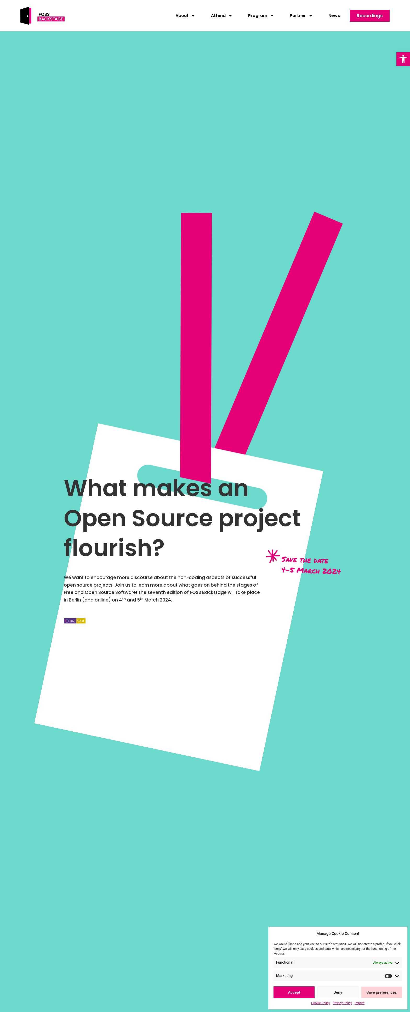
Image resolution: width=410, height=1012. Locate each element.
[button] (403, 59)
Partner (301, 16)
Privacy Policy (342, 1003)
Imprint (360, 1003)
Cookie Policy (320, 1003)
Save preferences (381, 992)
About (185, 16)
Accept (294, 992)
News (334, 16)
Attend (221, 16)
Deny (337, 992)
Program (261, 16)
